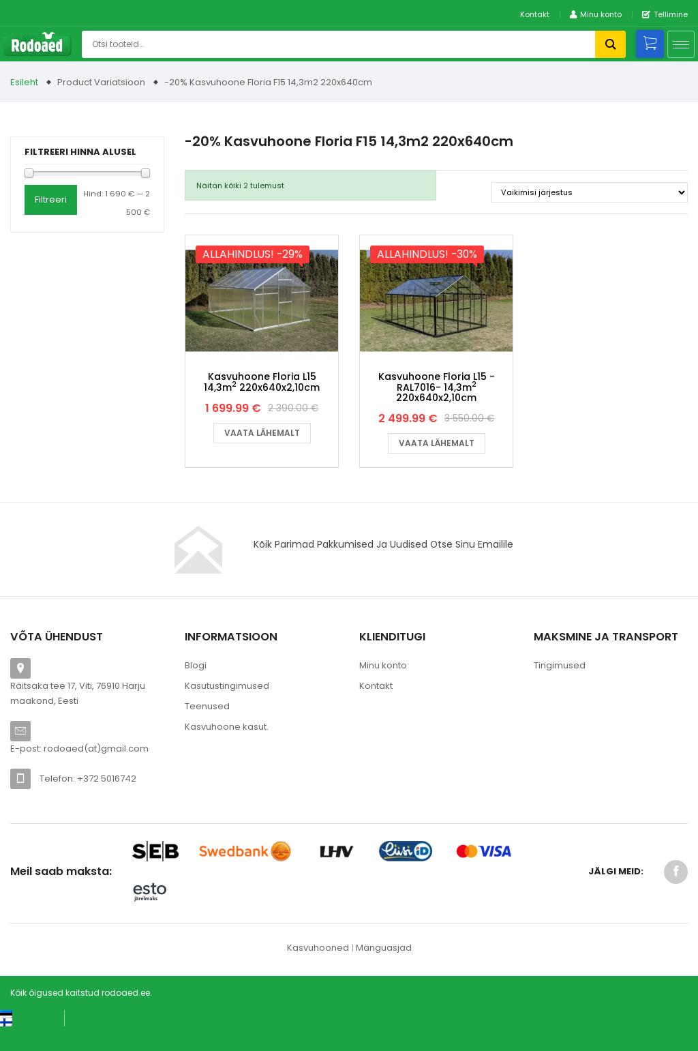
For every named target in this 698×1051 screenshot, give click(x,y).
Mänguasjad (384, 970)
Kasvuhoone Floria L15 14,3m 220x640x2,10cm (262, 404)
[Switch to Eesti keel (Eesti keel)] (27, 1036)
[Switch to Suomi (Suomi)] (20, 1044)
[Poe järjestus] (589, 192)
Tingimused (560, 687)
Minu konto (383, 687)
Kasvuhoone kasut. (227, 749)
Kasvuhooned (318, 970)
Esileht (24, 82)
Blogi (196, 687)
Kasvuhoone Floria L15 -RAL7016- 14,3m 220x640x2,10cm (436, 409)
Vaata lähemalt (262, 455)
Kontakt (534, 14)
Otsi (610, 44)
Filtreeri (51, 199)
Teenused (207, 728)
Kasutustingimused (227, 708)
